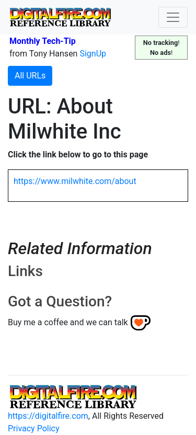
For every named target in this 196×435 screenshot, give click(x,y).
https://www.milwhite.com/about (75, 181)
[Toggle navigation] (173, 17)
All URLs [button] (30, 76)
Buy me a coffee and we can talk (68, 322)
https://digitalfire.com (48, 416)
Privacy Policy (34, 428)
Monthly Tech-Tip (42, 41)
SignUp (92, 54)
